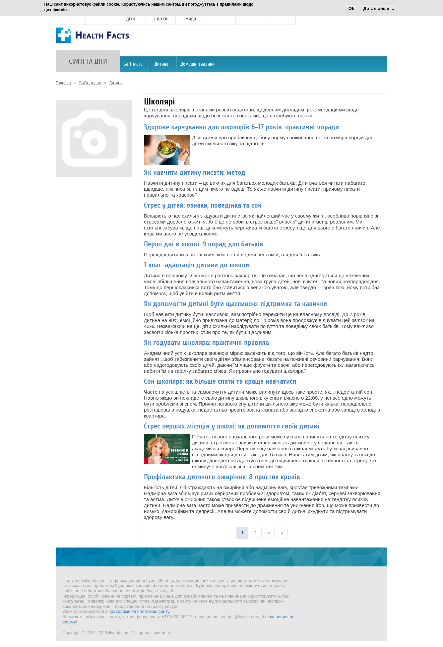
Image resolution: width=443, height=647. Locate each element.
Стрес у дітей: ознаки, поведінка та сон (203, 205)
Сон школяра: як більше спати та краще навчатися (220, 381)
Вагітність (135, 64)
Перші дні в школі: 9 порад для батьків (203, 244)
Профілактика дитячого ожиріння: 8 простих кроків (222, 477)
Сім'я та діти (90, 83)
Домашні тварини (199, 64)
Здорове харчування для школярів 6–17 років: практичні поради (241, 127)
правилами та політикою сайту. (139, 611)
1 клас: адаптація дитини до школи (196, 265)
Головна (63, 83)
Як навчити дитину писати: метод (194, 172)
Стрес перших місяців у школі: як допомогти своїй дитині (231, 426)
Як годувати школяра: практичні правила (206, 342)
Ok (351, 8)
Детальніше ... (378, 8)
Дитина (163, 64)
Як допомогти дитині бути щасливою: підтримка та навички (235, 303)
